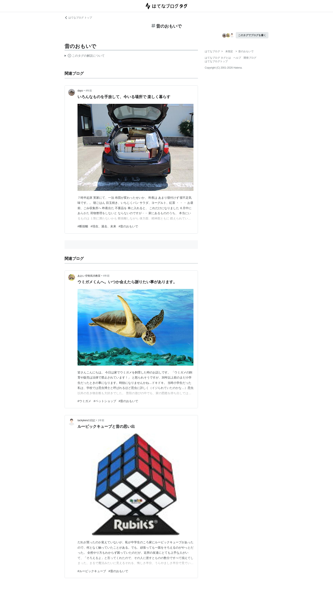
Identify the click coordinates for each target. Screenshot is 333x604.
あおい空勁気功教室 (89, 275)
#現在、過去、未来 (103, 226)
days (80, 90)
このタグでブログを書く (252, 35)
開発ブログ (250, 57)
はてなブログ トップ (78, 17)
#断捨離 (83, 226)
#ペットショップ (105, 401)
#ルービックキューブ (92, 571)
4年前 (89, 90)
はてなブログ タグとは (218, 57)
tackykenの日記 (86, 420)
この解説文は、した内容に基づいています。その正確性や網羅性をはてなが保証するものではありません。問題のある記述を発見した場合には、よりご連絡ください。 (85, 56)
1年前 (101, 420)
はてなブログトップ (216, 61)
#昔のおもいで (128, 226)
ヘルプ (237, 57)
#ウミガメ (84, 401)
